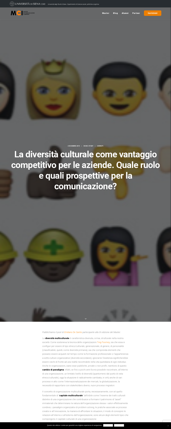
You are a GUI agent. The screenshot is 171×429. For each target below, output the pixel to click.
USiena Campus (123, 405)
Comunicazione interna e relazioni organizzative (98, 339)
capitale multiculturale (69, 339)
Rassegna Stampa (124, 409)
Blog (115, 13)
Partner (136, 13)
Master (105, 13)
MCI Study (89, 30)
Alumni (125, 13)
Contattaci (121, 401)
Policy (74, 418)
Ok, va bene (108, 425)
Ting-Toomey (103, 108)
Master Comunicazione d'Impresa (71, 343)
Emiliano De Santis (73, 98)
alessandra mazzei (50, 339)
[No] (168, 426)
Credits (66, 418)
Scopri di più (119, 425)
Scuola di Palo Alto (96, 302)
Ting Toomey (91, 343)
